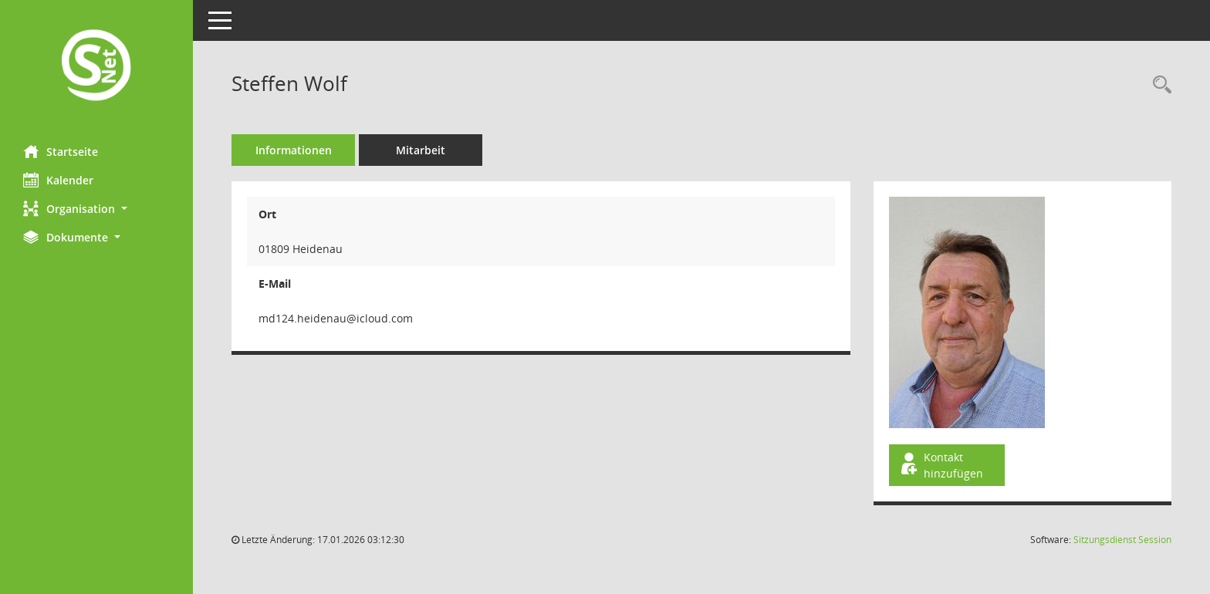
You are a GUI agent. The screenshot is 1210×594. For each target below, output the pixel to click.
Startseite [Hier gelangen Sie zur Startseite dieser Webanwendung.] (60, 151)
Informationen (293, 150)
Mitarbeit (420, 150)
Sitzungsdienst (1122, 539)
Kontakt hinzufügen (940, 465)
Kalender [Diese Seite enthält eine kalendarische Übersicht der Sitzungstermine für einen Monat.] (58, 179)
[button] (96, 208)
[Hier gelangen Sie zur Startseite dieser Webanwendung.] (96, 66)
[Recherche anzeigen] (1158, 85)
